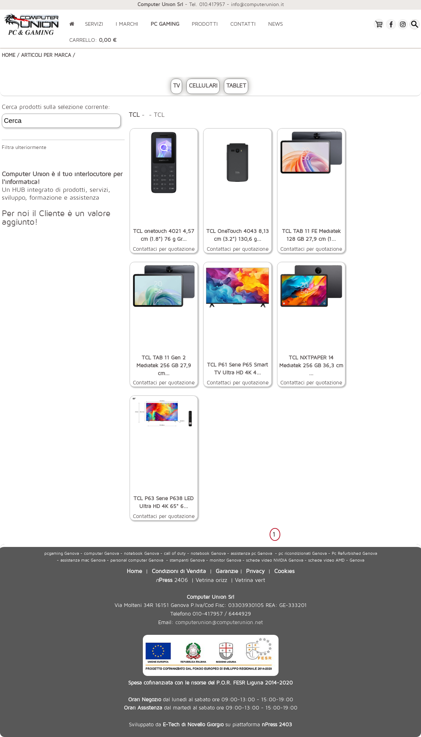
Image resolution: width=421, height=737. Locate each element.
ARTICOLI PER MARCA (46, 55)
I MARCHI (127, 24)
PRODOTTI (205, 24)
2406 (172, 579)
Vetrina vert (250, 579)
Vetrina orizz (211, 579)
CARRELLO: (92, 40)
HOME (8, 55)
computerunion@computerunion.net (219, 622)
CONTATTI (243, 24)
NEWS (275, 24)
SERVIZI (94, 24)
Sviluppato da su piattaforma (210, 724)
